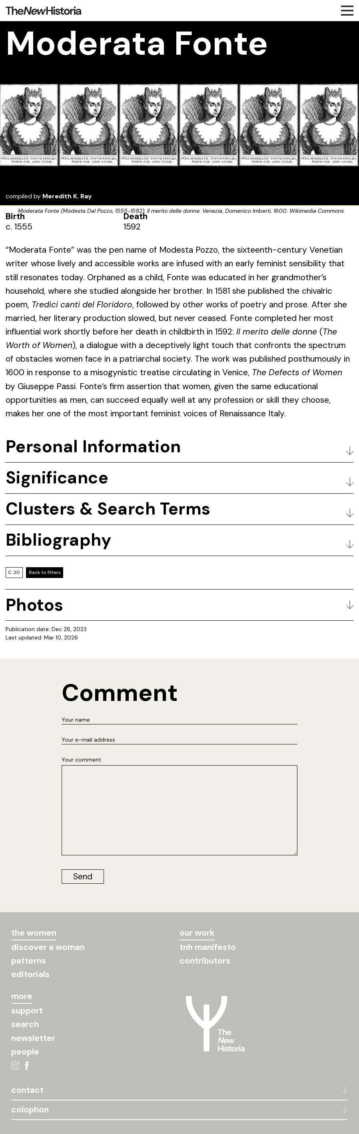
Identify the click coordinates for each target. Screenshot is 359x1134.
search (25, 1024)
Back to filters (45, 572)
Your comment (81, 759)
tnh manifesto (208, 947)
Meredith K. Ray (67, 196)
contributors (205, 960)
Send (82, 876)
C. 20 (14, 572)
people (25, 1051)
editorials (30, 974)
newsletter (33, 1038)
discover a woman (48, 947)
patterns (28, 960)
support (27, 1010)
